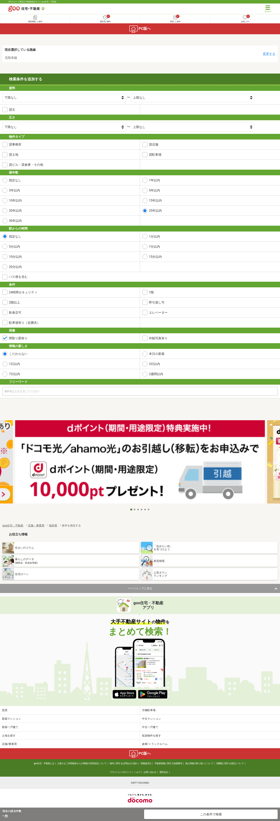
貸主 (12, 109)
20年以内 (15, 210)
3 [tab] (138, 509)
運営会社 (163, 772)
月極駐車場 (149, 710)
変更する (269, 54)
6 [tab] (149, 509)
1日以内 (14, 364)
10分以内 (15, 257)
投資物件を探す (151, 735)
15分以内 (155, 257)
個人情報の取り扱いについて (199, 763)
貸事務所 (15, 144)
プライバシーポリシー (120, 772)
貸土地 (13, 154)
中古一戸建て (150, 727)
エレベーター (158, 312)
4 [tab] (142, 509)
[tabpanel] (140, 463)
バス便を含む (18, 277)
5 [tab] (145, 509)
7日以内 (14, 374)
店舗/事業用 (9, 744)
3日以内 (154, 364)
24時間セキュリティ (23, 292)
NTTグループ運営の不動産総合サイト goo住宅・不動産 (32, 2)
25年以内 (155, 210)
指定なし (15, 180)
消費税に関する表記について (230, 763)
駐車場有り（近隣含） (24, 323)
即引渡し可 (156, 302)
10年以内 (15, 200)
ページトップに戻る (140, 588)
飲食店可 (15, 312)
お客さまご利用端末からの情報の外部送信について (82, 763)
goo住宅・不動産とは (44, 763)
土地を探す (9, 735)
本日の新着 (156, 354)
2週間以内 (156, 374)
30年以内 (15, 221)
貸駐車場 (155, 154)
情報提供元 (146, 763)
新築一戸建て (10, 727)
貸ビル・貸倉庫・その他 (26, 165)
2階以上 (14, 302)
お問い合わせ (150, 772)
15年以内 (155, 200)
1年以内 (154, 180)
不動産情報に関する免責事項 (168, 763)
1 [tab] (131, 509)
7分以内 (154, 246)
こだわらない (18, 354)
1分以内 (154, 236)
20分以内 (15, 267)
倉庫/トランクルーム (155, 744)
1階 (151, 292)
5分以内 (14, 246)
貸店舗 (153, 144)
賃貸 (4, 710)
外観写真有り (158, 338)
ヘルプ (137, 772)
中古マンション (151, 718)
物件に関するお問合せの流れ (123, 763)
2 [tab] (135, 509)
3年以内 (14, 190)
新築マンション (11, 718)
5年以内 (154, 190)
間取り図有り (18, 338)
